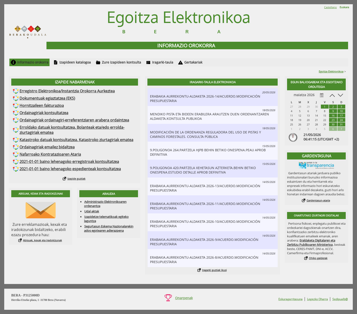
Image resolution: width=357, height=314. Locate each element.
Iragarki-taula (162, 62)
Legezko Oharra (317, 299)
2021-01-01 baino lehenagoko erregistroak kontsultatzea (69, 161)
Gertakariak (193, 62)
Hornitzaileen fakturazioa (41, 105)
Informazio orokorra (32, 62)
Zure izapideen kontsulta (121, 62)
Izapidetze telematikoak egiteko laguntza (106, 219)
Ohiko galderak (318, 258)
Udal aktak (91, 211)
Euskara (344, 7)
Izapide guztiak (76, 178)
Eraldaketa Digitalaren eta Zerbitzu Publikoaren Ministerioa (311, 242)
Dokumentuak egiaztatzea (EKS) (47, 98)
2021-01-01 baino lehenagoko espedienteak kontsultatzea (70, 168)
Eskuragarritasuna (290, 299)
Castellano (330, 7)
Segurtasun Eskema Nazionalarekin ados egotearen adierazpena (108, 228)
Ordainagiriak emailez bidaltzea (47, 147)
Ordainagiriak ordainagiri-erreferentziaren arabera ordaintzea (74, 120)
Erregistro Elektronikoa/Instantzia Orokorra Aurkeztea (67, 91)
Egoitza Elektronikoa (331, 71)
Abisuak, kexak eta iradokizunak (42, 240)
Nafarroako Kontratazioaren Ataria (50, 154)
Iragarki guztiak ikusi (214, 270)
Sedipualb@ (340, 299)
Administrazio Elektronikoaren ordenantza (105, 204)
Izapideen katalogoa (75, 62)
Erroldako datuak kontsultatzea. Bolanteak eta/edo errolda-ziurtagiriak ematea (71, 130)
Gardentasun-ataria (318, 200)
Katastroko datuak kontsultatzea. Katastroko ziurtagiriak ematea (76, 139)
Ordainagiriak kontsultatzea (43, 112)
